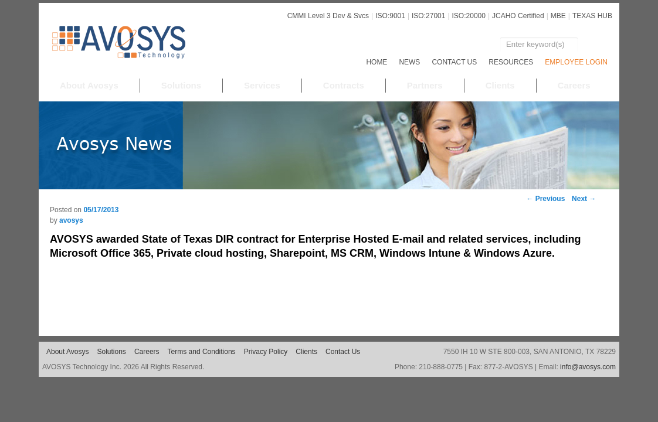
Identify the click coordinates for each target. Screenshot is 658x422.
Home (376, 62)
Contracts (343, 85)
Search (593, 45)
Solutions (181, 85)
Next (584, 199)
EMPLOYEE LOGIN (576, 62)
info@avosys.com (588, 367)
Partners (425, 85)
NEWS (409, 62)
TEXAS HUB (592, 16)
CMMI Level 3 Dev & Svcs (328, 16)
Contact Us (454, 62)
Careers (574, 85)
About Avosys (89, 85)
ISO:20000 (469, 16)
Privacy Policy (266, 352)
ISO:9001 (390, 16)
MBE (558, 16)
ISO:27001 (428, 16)
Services (262, 85)
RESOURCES (511, 62)
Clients (500, 85)
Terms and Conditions (202, 352)
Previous (545, 199)
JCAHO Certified (518, 16)
